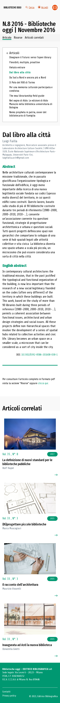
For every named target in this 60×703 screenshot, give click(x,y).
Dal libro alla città (20, 72)
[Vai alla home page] (12, 7)
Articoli (14, 53)
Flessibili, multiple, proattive (24, 62)
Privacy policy (9, 695)
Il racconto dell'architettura (20, 585)
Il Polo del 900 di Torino (22, 82)
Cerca (30, 7)
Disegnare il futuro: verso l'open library (30, 57)
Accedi (43, 7)
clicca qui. (43, 383)
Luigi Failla (9, 141)
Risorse (18, 37)
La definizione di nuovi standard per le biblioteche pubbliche (27, 462)
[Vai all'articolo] (30, 434)
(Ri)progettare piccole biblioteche (24, 524)
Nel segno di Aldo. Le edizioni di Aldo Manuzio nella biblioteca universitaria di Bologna (30, 104)
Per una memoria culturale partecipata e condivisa (30, 89)
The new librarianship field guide (26, 95)
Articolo (6, 37)
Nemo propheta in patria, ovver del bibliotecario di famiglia (27, 114)
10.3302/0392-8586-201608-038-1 (39, 354)
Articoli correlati (34, 37)
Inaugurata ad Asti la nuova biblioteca (27, 645)
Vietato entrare (17, 67)
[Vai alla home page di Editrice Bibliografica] (55, 7)
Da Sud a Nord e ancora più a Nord (27, 77)
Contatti (6, 691)
